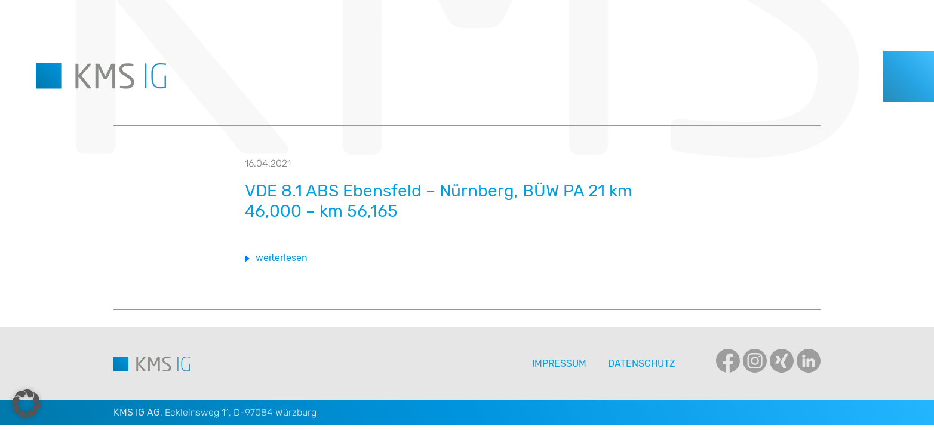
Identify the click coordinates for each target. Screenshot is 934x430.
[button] (26, 403)
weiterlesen (282, 257)
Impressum (559, 363)
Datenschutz (641, 363)
